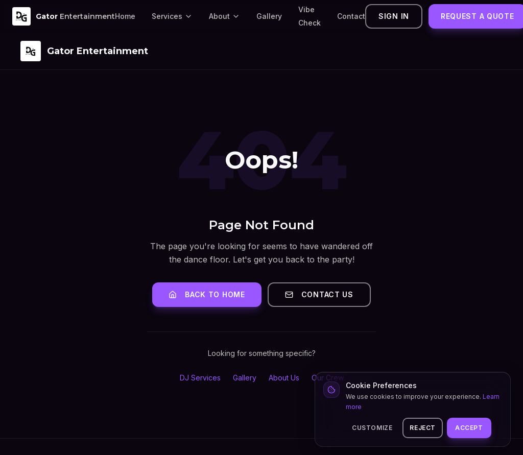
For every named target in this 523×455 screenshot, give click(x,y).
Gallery (269, 16)
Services (172, 16)
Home (125, 16)
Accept (469, 428)
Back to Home (207, 294)
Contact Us (319, 294)
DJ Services (200, 377)
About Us (284, 377)
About (224, 16)
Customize (372, 428)
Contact (351, 16)
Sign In (393, 16)
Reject (423, 428)
